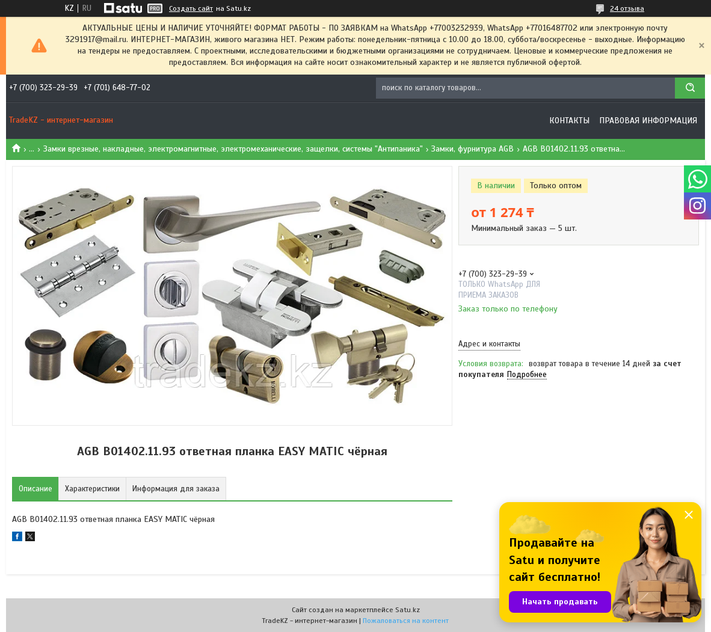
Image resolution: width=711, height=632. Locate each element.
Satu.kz (407, 610)
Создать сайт (191, 8)
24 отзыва (627, 8)
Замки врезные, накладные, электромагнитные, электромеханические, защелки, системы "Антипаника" (233, 149)
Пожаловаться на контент (406, 620)
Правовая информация (648, 120)
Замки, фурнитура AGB (472, 149)
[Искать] (690, 88)
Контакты (569, 120)
